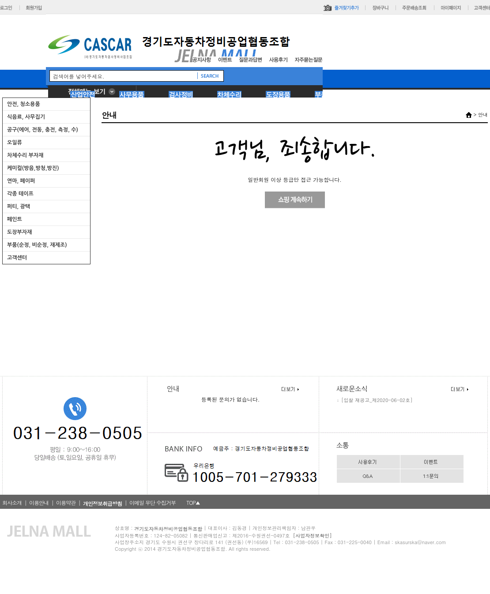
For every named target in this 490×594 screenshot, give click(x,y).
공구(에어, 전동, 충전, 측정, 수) (42, 129)
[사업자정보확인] (312, 535)
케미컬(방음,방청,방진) (33, 168)
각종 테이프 (20, 193)
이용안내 (39, 502)
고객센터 (17, 257)
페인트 (14, 219)
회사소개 (12, 502)
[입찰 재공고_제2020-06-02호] (376, 400)
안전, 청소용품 (23, 104)
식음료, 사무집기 (26, 117)
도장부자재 (19, 232)
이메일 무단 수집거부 (152, 502)
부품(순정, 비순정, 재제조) (37, 245)
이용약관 (65, 502)
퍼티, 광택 (18, 206)
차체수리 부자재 (25, 155)
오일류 (14, 142)
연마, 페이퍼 (21, 181)
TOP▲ (193, 502)
